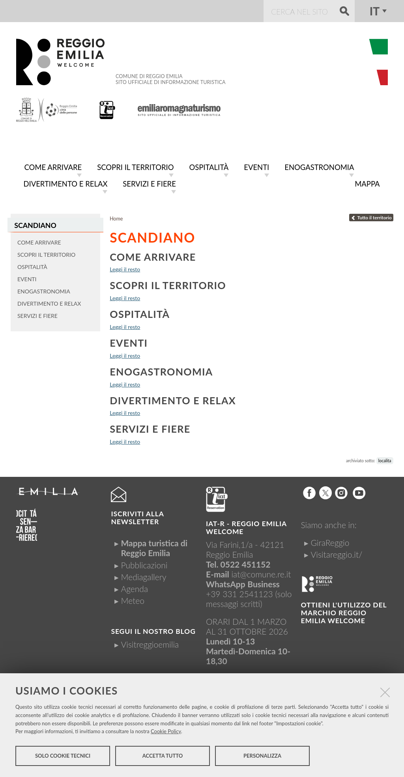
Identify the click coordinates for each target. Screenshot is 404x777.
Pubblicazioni (144, 563)
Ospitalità (140, 312)
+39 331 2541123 (239, 592)
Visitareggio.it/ (337, 553)
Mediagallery (143, 575)
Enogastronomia (161, 370)
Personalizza (262, 756)
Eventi (129, 341)
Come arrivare (153, 255)
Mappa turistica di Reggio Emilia (154, 546)
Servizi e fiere (150, 427)
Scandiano (35, 223)
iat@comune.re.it (261, 572)
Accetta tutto (162, 756)
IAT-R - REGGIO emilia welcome (246, 526)
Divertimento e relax (173, 399)
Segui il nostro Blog (153, 630)
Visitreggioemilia (150, 643)
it (375, 11)
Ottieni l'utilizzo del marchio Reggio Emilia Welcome (344, 611)
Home (116, 217)
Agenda (134, 587)
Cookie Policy (166, 732)
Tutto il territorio (371, 216)
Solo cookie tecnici (62, 756)
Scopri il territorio (168, 284)
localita (384, 459)
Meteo (132, 599)
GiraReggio (330, 541)
